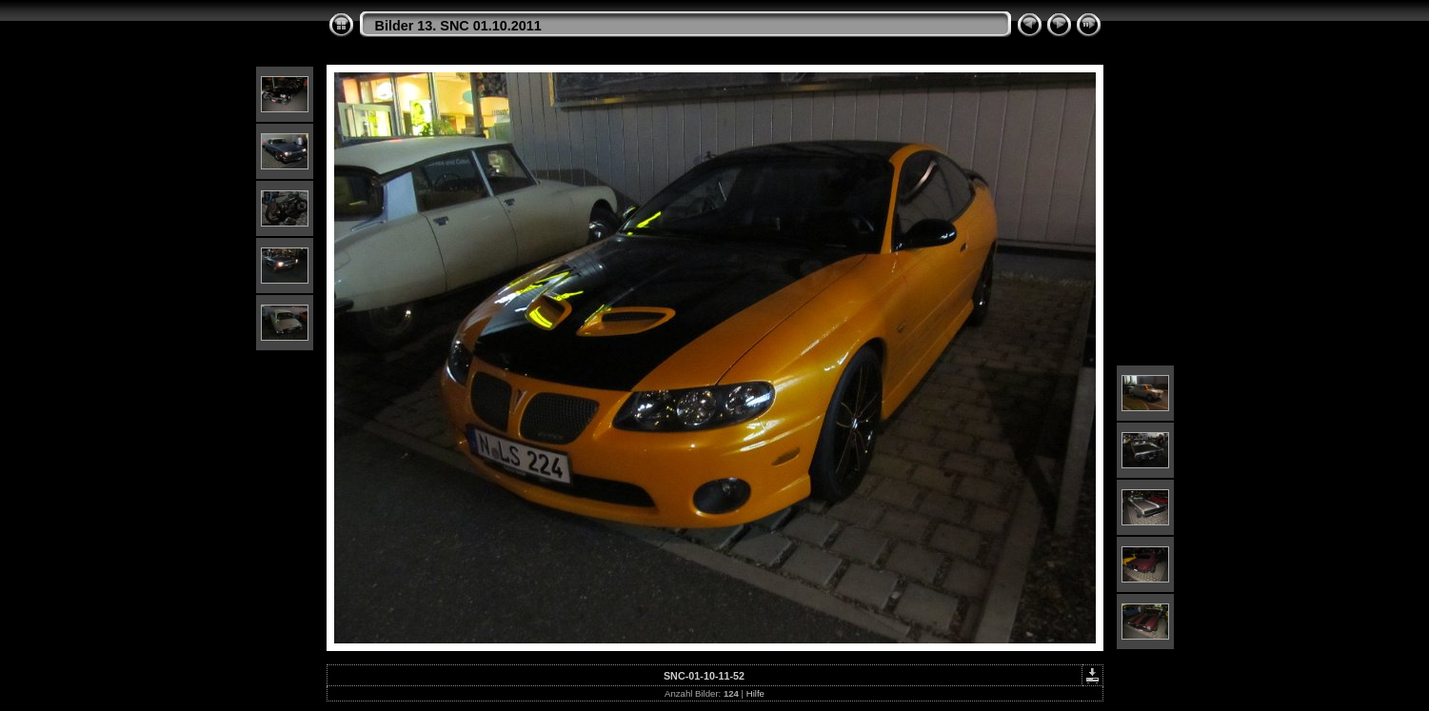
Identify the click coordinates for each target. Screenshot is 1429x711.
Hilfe (755, 693)
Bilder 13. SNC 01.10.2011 (458, 25)
